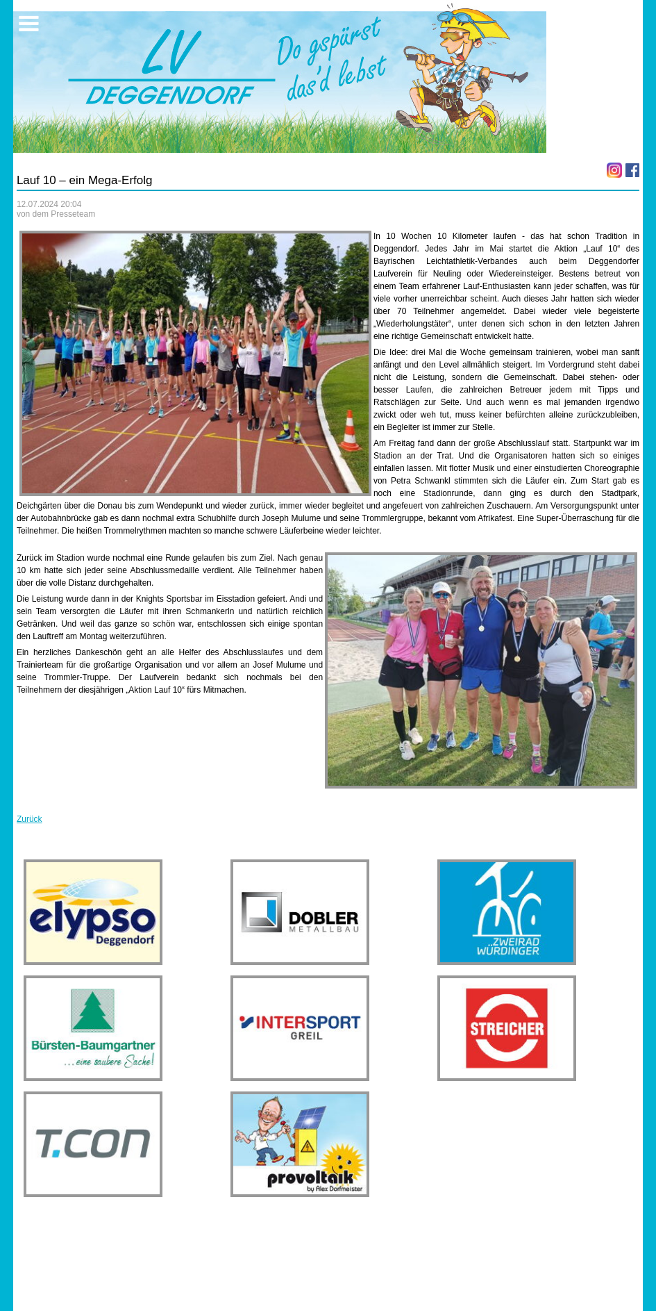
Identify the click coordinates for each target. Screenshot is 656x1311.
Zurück (29, 819)
